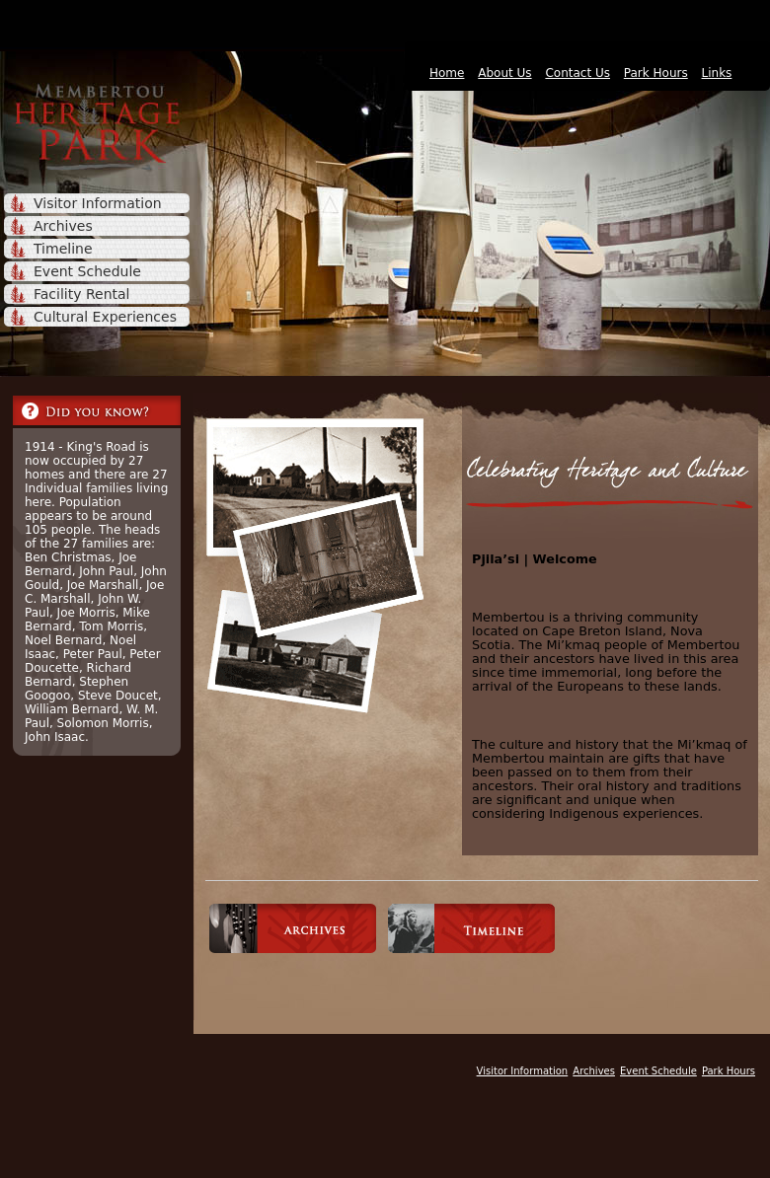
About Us (504, 73)
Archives (63, 226)
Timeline (63, 249)
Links (717, 73)
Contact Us (577, 73)
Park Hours (656, 73)
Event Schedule (87, 271)
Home (446, 73)
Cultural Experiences (105, 317)
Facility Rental (81, 294)
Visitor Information (98, 203)
